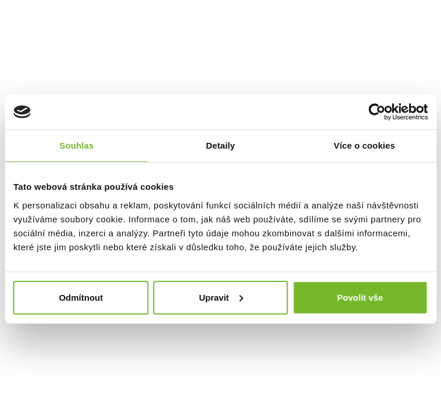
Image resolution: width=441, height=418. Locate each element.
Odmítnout (81, 297)
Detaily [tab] (220, 145)
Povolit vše (360, 297)
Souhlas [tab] (76, 145)
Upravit (221, 297)
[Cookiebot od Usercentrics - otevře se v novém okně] (377, 112)
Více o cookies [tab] (364, 145)
